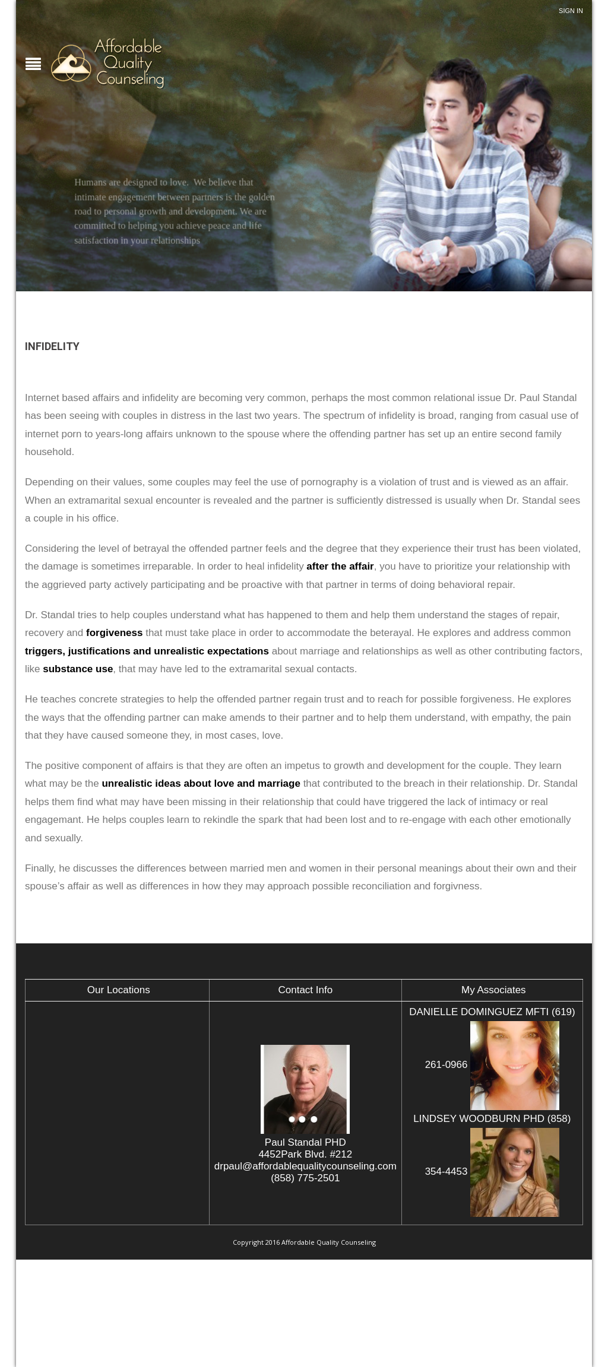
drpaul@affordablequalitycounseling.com (305, 1166)
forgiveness (114, 632)
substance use (78, 669)
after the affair (339, 566)
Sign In (571, 10)
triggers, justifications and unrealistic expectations (147, 651)
